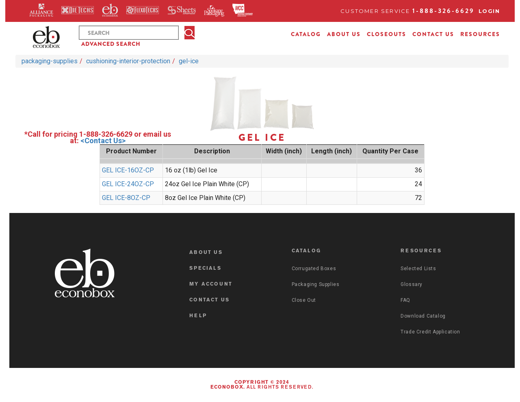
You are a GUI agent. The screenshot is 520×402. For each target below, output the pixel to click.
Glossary (411, 284)
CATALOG (306, 34)
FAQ (405, 300)
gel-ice (189, 61)
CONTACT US (433, 34)
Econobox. (227, 387)
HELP (198, 316)
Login (489, 11)
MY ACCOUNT (210, 284)
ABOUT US (344, 34)
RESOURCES (480, 34)
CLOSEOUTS (386, 34)
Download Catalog (423, 316)
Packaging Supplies (316, 284)
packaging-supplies (50, 61)
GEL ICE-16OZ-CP (128, 170)
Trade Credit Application (430, 331)
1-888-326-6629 (443, 10)
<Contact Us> (103, 140)
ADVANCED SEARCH (111, 44)
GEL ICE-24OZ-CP (128, 184)
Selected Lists (418, 268)
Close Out (304, 300)
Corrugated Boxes (314, 268)
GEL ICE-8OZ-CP (126, 198)
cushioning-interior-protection (128, 61)
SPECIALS (205, 269)
